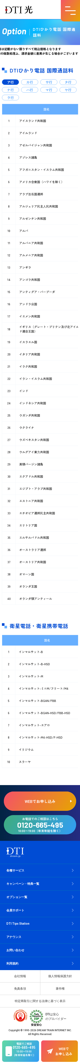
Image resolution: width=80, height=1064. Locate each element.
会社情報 (20, 976)
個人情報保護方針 (60, 976)
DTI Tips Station (17, 923)
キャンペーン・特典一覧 (22, 883)
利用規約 (12, 963)
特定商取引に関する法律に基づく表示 (40, 1001)
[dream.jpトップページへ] (15, 852)
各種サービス (15, 870)
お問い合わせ (15, 950)
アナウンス (13, 937)
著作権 (60, 988)
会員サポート (15, 910)
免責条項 (20, 988)
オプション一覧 (16, 897)
